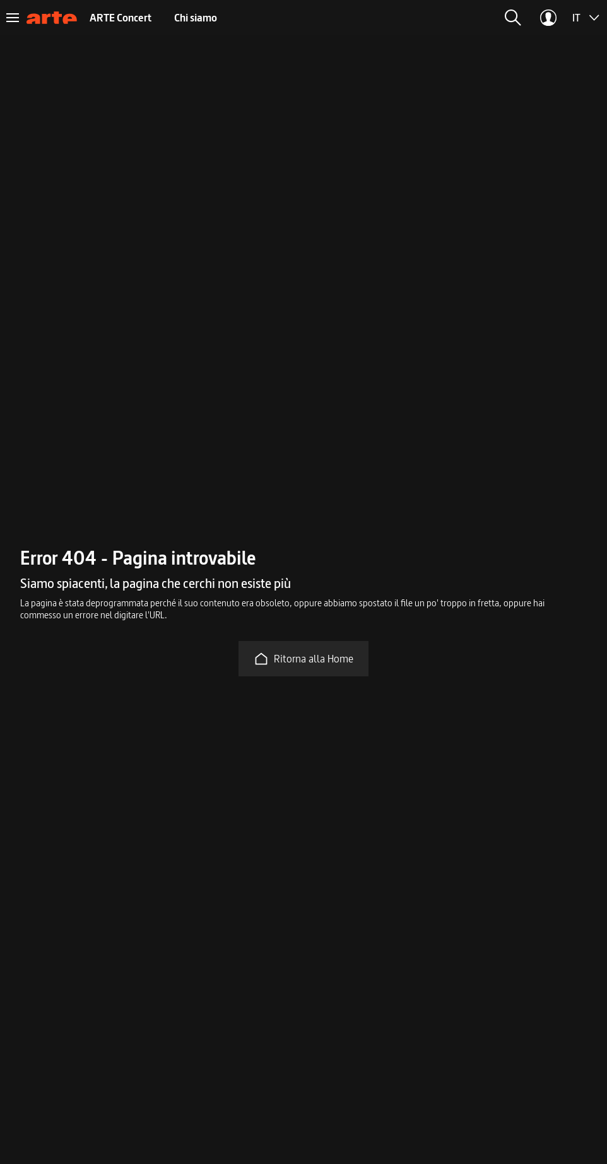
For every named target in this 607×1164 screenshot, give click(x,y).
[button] (513, 18)
